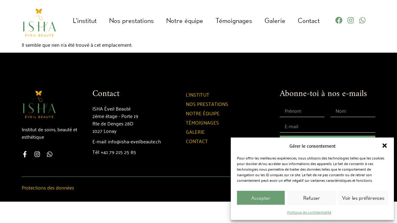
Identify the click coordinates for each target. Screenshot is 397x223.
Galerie (275, 20)
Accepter (260, 198)
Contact (309, 20)
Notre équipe (184, 20)
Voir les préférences (363, 198)
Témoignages (234, 20)
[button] (384, 145)
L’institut (85, 20)
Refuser (311, 198)
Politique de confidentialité (309, 212)
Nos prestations (131, 20)
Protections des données (48, 187)
